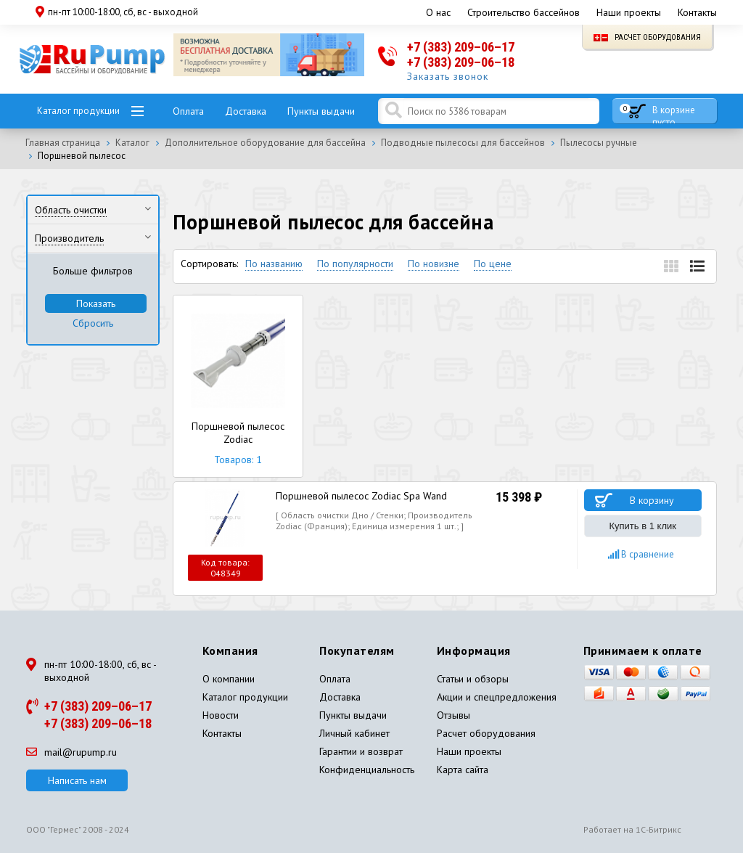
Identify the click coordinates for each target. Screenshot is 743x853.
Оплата (188, 111)
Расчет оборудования (647, 37)
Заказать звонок (447, 76)
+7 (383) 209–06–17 (460, 46)
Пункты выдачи (321, 111)
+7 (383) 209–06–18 (460, 62)
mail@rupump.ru (71, 752)
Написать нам (77, 780)
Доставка (245, 111)
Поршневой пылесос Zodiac (238, 386)
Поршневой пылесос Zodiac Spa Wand (361, 495)
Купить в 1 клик (642, 526)
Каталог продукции (78, 111)
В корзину (652, 500)
